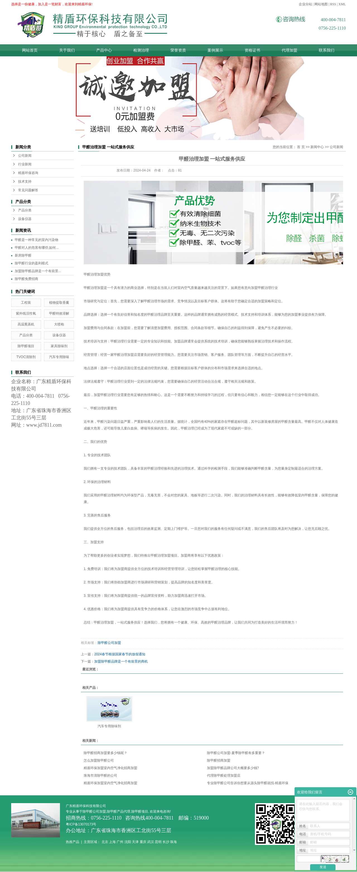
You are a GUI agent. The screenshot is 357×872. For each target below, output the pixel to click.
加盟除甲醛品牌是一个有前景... (38, 271)
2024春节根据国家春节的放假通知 (119, 654)
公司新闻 (25, 156)
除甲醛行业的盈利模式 (31, 263)
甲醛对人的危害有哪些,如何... (37, 248)
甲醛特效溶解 (59, 313)
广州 (120, 842)
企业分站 (305, 4)
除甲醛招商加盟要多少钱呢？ (105, 753)
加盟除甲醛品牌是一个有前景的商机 (121, 661)
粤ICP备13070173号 (81, 824)
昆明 (158, 842)
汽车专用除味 (59, 357)
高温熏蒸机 (26, 324)
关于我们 (67, 50)
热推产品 (72, 842)
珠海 (173, 842)
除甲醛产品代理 (118, 811)
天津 (135, 842)
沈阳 (127, 842)
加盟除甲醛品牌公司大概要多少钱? (233, 768)
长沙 (166, 842)
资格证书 (252, 50)
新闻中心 (317, 147)
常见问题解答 (28, 190)
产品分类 (25, 210)
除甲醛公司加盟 (109, 643)
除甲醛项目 (26, 346)
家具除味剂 (59, 346)
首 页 (301, 147)
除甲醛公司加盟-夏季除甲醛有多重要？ (236, 753)
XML (342, 4)
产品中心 (104, 50)
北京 (105, 842)
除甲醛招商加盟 (218, 760)
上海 (112, 842)
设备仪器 (25, 219)
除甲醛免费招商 (26, 279)
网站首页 (30, 50)
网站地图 (321, 4)
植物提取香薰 (59, 303)
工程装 (26, 303)
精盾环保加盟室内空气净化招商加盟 (110, 768)
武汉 (150, 842)
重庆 (143, 842)
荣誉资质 (178, 50)
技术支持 (25, 181)
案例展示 (215, 50)
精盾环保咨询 (28, 173)
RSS (333, 4)
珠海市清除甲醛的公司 (100, 775)
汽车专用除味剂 (109, 726)
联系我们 (326, 50)
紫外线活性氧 (26, 313)
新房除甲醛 (23, 255)
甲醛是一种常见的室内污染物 (36, 240)
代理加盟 (289, 50)
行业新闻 (25, 164)
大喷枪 (59, 324)
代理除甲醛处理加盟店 (223, 775)
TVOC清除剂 (26, 357)
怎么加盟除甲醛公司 (99, 760)
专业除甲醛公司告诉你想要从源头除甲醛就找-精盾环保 (247, 783)
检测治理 (141, 50)
